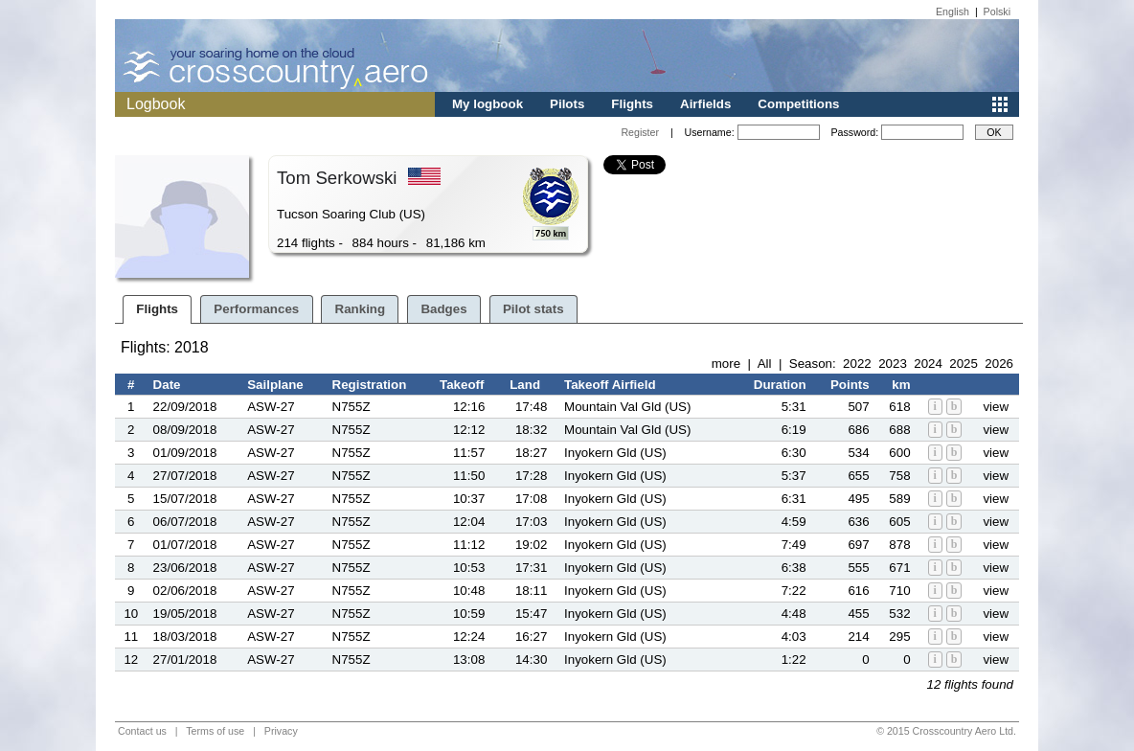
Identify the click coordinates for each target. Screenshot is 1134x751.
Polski (997, 11)
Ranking (360, 309)
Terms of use (215, 731)
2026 (999, 363)
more (726, 363)
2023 (892, 363)
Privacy (281, 731)
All (765, 363)
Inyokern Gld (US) (615, 452)
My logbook (487, 104)
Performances (256, 309)
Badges (443, 309)
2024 (928, 363)
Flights (632, 104)
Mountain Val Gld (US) (627, 406)
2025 (963, 363)
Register (640, 132)
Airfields (705, 104)
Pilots (567, 104)
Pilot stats (533, 309)
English (952, 11)
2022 (857, 363)
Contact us (142, 731)
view (996, 406)
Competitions (798, 104)
